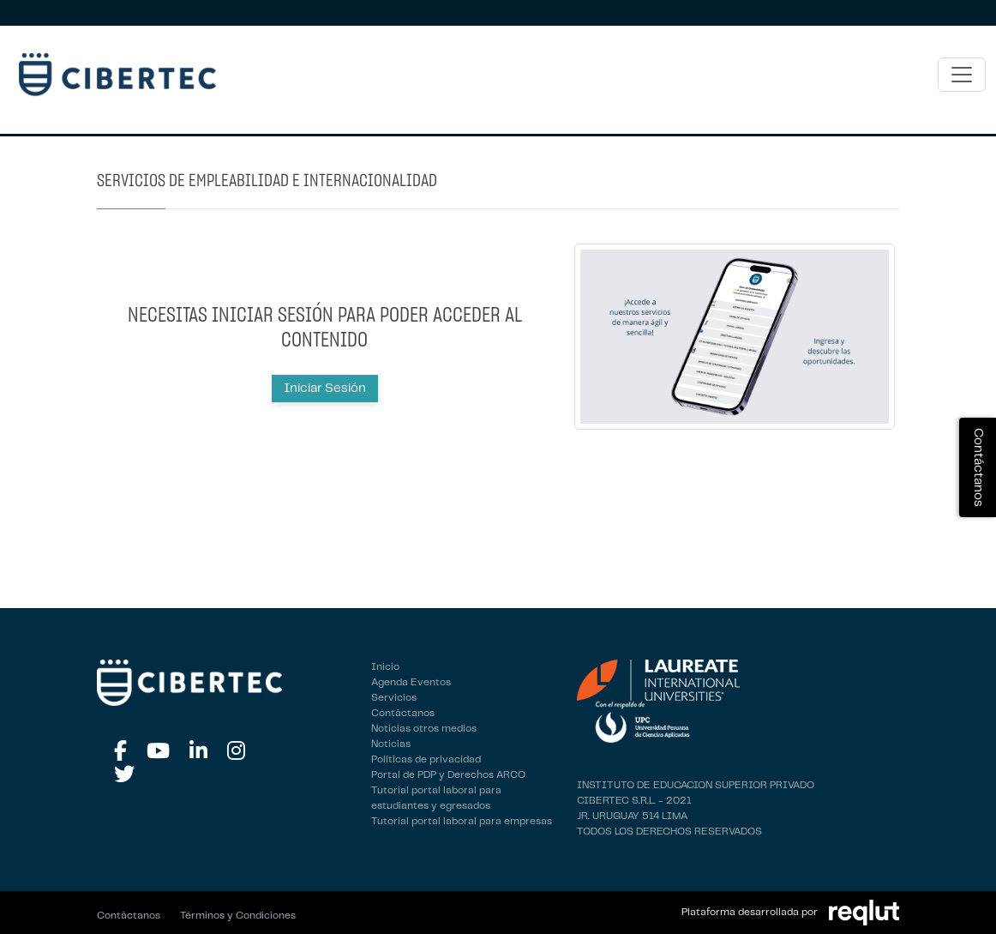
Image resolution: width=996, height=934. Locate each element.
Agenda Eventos (411, 682)
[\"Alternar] (962, 74)
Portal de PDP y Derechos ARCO (448, 775)
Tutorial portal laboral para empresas (461, 821)
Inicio (385, 667)
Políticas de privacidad (426, 759)
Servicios (394, 697)
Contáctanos (403, 713)
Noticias (391, 744)
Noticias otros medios (424, 728)
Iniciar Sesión (325, 389)
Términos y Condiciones (238, 915)
